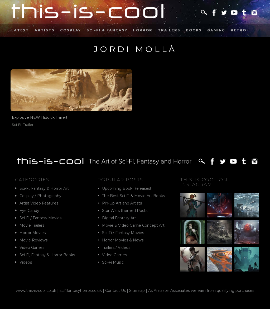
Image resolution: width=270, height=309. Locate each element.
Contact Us (115, 290)
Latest (20, 30)
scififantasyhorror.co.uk (81, 290)
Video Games (32, 247)
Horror (142, 30)
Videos (26, 262)
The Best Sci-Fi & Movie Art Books (133, 195)
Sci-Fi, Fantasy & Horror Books (47, 255)
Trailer (28, 125)
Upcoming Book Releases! (126, 188)
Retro (238, 30)
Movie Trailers (32, 225)
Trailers (169, 30)
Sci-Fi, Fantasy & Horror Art (44, 188)
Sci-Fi (16, 125)
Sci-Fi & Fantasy (106, 30)
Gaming (216, 30)
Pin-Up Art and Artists (122, 203)
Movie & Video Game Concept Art (133, 225)
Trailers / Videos (116, 247)
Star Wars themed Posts (124, 210)
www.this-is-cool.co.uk (36, 290)
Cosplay (70, 30)
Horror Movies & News (122, 240)
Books (194, 30)
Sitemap (137, 290)
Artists (45, 30)
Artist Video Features (39, 203)
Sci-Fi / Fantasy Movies (40, 218)
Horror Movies (33, 232)
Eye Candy (29, 210)
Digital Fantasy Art (119, 218)
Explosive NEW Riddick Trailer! (39, 117)
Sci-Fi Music (113, 262)
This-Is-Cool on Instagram (204, 182)
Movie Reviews (33, 240)
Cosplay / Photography (40, 195)
